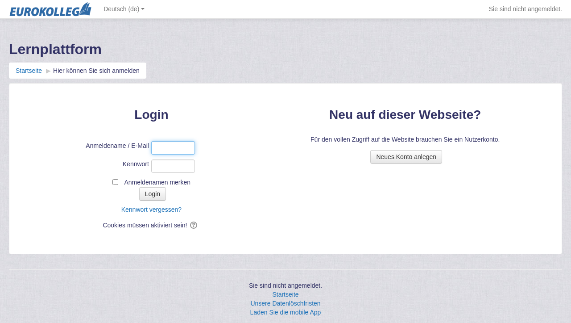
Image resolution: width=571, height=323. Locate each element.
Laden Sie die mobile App (285, 312)
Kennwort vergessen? (151, 209)
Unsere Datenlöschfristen (285, 303)
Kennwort (136, 164)
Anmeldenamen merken (157, 182)
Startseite (285, 294)
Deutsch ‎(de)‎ (124, 9)
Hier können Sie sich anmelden (96, 70)
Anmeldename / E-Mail (117, 145)
